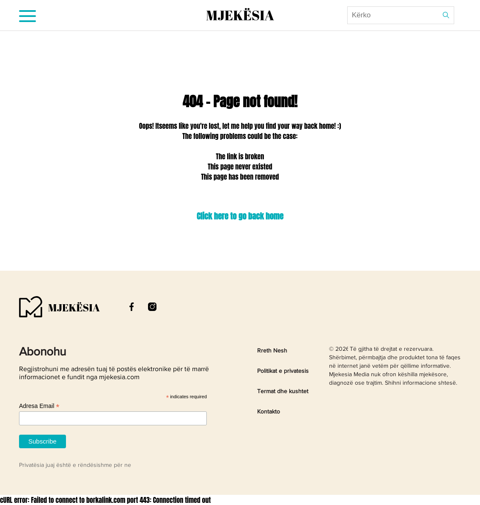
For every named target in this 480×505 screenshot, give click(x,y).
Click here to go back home (240, 216)
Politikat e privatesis (283, 371)
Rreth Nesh (272, 351)
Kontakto (268, 412)
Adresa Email (39, 406)
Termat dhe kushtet (282, 391)
